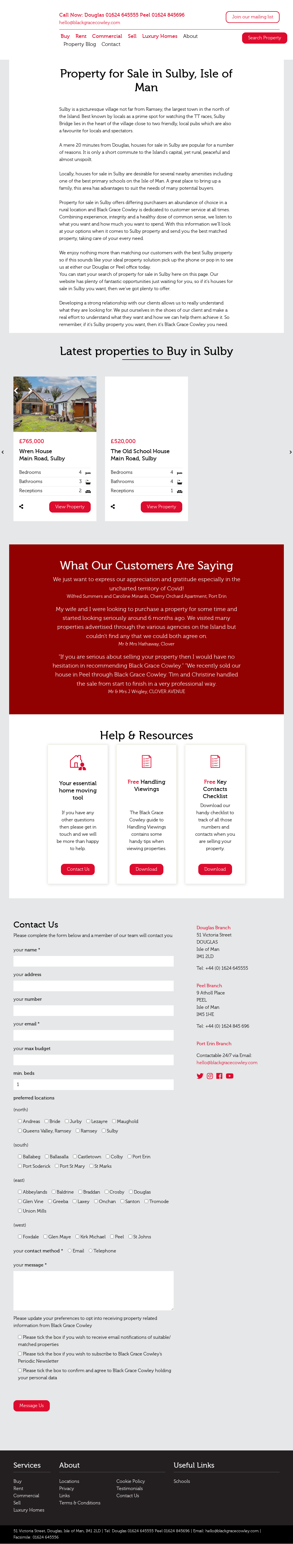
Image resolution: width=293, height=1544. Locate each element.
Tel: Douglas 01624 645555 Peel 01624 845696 (147, 1531)
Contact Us (78, 869)
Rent (81, 37)
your (26, 950)
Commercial (107, 37)
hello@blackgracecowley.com (89, 23)
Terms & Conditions (79, 1503)
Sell (132, 37)
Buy (65, 37)
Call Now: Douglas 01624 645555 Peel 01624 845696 (122, 15)
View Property (70, 507)
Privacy (66, 1489)
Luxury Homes (159, 37)
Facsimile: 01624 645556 (36, 1538)
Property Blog (80, 45)
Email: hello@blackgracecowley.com (226, 1531)
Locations (69, 1482)
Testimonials (129, 1489)
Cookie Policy (130, 1482)
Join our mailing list (252, 17)
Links (64, 1496)
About (190, 37)
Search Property (264, 38)
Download (146, 869)
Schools (182, 1482)
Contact (111, 45)
